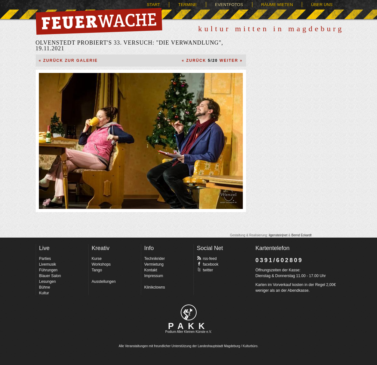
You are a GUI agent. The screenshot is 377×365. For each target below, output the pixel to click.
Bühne (44, 287)
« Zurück (194, 60)
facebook (208, 264)
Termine (187, 4)
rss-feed (207, 258)
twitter (205, 269)
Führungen (48, 270)
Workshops (101, 264)
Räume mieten (277, 4)
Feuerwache (99, 21)
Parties (45, 258)
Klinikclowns (154, 287)
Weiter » (231, 60)
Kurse (97, 258)
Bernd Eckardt (301, 235)
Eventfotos (229, 4)
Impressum (153, 276)
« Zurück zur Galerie (68, 60)
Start (153, 4)
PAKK (188, 326)
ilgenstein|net (278, 235)
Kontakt (150, 270)
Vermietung (154, 264)
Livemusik (47, 264)
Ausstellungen (104, 281)
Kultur (44, 293)
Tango (97, 270)
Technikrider (154, 258)
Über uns (321, 4)
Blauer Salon (50, 276)
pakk (189, 312)
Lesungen (47, 281)
